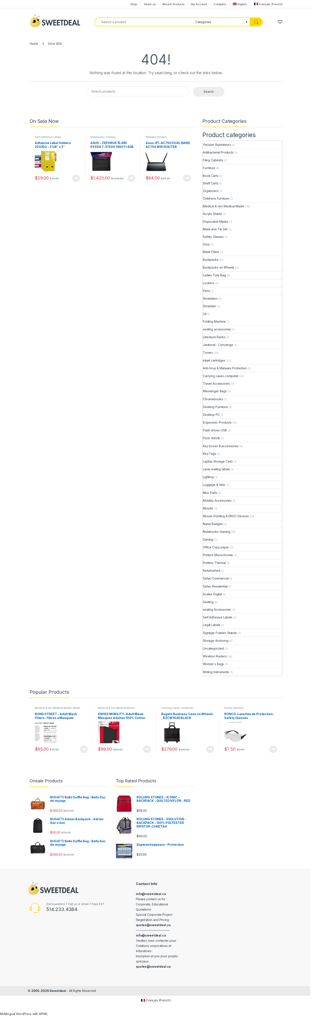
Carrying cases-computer (221, 376)
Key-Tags (209, 453)
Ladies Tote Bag (214, 275)
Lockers (208, 283)
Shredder (209, 306)
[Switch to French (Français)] (267, 4)
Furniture (209, 168)
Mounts (208, 508)
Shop (134, 4)
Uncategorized (213, 648)
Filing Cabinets (213, 160)
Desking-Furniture (215, 407)
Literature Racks (214, 337)
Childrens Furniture (216, 198)
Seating (208, 602)
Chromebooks (213, 399)
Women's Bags (213, 664)
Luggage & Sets (214, 485)
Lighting (208, 477)
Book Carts (210, 176)
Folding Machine (214, 321)
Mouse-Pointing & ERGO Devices (226, 516)
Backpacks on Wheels (218, 267)
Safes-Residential (215, 586)
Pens (206, 291)
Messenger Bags (215, 391)
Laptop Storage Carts (218, 461)
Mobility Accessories (217, 500)
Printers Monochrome (218, 555)
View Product (76, 178)
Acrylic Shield (212, 214)
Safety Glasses (213, 237)
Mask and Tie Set (215, 229)
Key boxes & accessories (221, 446)
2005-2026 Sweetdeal (48, 991)
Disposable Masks (215, 221)
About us (150, 4)
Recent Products (173, 4)
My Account (199, 4)
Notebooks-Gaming (102, 137)
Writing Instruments (216, 672)
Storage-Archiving (215, 640)
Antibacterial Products (218, 152)
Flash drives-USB (215, 430)
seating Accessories (217, 609)
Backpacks (210, 259)
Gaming (208, 539)
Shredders (210, 298)
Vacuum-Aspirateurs (217, 144)
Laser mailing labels (216, 469)
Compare (220, 4)
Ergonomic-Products (217, 422)
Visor (206, 244)
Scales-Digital (212, 594)
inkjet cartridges (214, 360)
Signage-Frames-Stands (220, 633)
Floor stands (211, 438)
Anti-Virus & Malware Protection (225, 368)
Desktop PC (211, 414)
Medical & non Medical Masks (223, 206)
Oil (205, 314)
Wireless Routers (156, 137)
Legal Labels (211, 625)
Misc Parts (210, 493)
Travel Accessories (216, 383)
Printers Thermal (214, 563)
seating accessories (217, 329)
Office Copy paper (216, 547)
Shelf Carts (210, 183)
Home (34, 43)
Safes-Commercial (216, 578)
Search (209, 91)
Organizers (210, 191)
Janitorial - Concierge (218, 345)
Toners (208, 352)
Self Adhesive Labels (48, 137)
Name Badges (213, 524)
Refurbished (211, 570)
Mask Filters (211, 252)
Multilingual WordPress (16, 1014)
